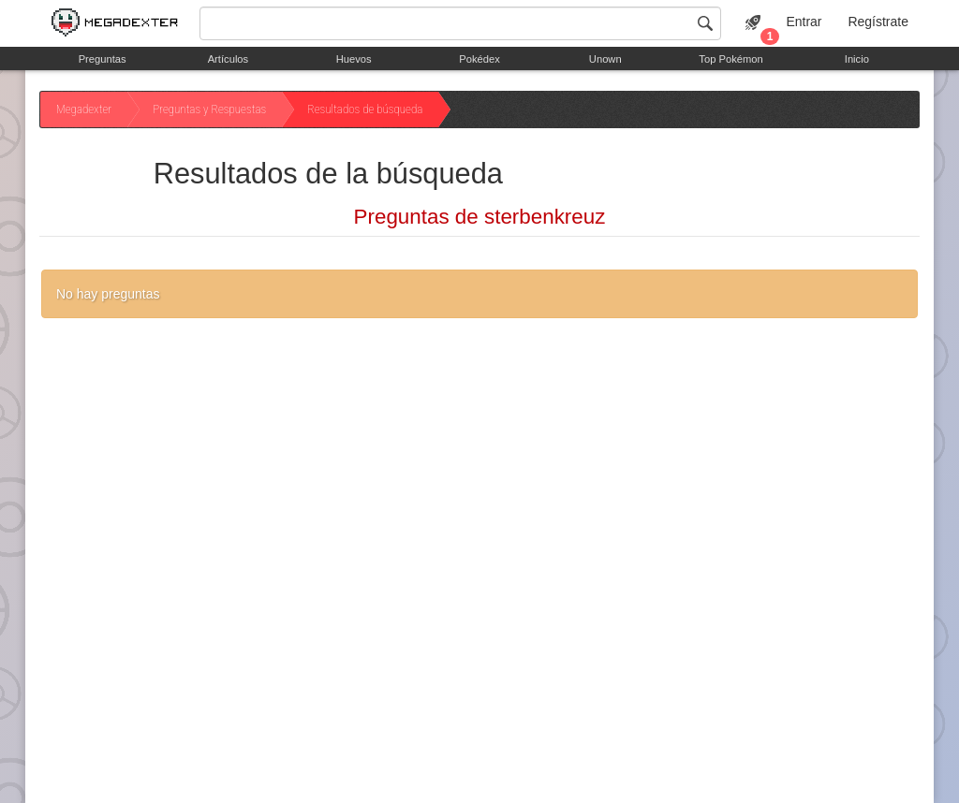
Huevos (354, 59)
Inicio (857, 59)
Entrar (803, 21)
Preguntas (102, 59)
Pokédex (479, 59)
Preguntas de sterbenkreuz (480, 216)
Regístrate (878, 21)
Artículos (228, 59)
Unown (605, 59)
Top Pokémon (730, 59)
